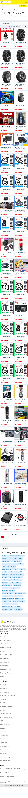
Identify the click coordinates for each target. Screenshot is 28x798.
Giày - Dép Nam (4, 746)
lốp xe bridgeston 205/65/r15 (15, 577)
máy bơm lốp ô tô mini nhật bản (17, 555)
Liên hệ (2, 676)
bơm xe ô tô (5, 563)
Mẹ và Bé (2, 710)
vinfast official (5, 588)
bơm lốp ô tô (18, 582)
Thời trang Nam (4, 732)
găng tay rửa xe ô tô (14, 588)
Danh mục (3, 651)
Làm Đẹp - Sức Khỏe (5, 724)
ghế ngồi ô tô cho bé (16, 561)
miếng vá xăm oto (6, 561)
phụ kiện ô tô (16, 569)
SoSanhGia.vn (13, 785)
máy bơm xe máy (6, 580)
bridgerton (4, 571)
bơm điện (4, 601)
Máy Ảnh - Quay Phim (6, 706)
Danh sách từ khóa (5, 662)
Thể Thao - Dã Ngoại (5, 713)
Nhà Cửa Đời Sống (5, 692)
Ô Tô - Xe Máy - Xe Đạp (10, 9)
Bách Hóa (3, 728)
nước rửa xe (12, 590)
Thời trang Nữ (4, 735)
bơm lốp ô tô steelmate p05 (18, 601)
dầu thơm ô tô (5, 555)
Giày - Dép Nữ (4, 750)
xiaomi (3, 604)
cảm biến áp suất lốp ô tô (8, 598)
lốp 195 (4, 558)
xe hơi (24, 593)
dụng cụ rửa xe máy (11, 566)
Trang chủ (2, 9)
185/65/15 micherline (16, 580)
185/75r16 (11, 582)
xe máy (3, 566)
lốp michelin (5, 590)
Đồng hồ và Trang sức (6, 757)
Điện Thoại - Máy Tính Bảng (7, 695)
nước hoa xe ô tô (17, 585)
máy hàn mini (5, 574)
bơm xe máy (23, 569)
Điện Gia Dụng (4, 688)
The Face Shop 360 (15, 781)
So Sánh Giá (20, 785)
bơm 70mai (4, 577)
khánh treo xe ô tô (19, 598)
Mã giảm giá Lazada (5, 669)
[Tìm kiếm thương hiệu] (10, 6)
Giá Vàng (22, 781)
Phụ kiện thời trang (5, 760)
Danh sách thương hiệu (6, 655)
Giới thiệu (2, 637)
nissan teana (5, 582)
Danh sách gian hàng (5, 658)
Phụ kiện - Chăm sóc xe (21, 9)
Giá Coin (4, 782)
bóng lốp (10, 571)
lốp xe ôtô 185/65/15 (7, 585)
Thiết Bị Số (3, 699)
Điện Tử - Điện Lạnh (5, 685)
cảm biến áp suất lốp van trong (17, 574)
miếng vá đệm (17, 606)
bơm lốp (20, 593)
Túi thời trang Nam (5, 739)
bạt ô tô (20, 558)
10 (24, 537)
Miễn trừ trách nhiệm (5, 647)
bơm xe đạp (11, 563)
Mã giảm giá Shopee (5, 673)
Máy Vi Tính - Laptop (5, 703)
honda (15, 593)
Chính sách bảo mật (5, 640)
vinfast (9, 601)
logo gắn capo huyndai (12, 558)
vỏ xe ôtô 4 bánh (19, 563)
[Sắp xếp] (20, 26)
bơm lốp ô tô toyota (6, 596)
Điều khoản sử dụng (5, 644)
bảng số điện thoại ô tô (11, 604)
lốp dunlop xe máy (18, 609)
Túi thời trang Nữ (4, 742)
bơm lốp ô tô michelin (17, 596)
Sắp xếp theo (12, 26)
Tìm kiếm (22, 5)
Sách (1, 721)
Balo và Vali (3, 753)
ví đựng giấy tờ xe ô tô (7, 606)
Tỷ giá (9, 781)
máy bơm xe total (18, 571)
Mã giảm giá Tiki (4, 665)
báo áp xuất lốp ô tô (6, 569)
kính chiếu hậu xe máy (7, 593)
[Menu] (26, 2)
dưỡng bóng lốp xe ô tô (7, 609)
